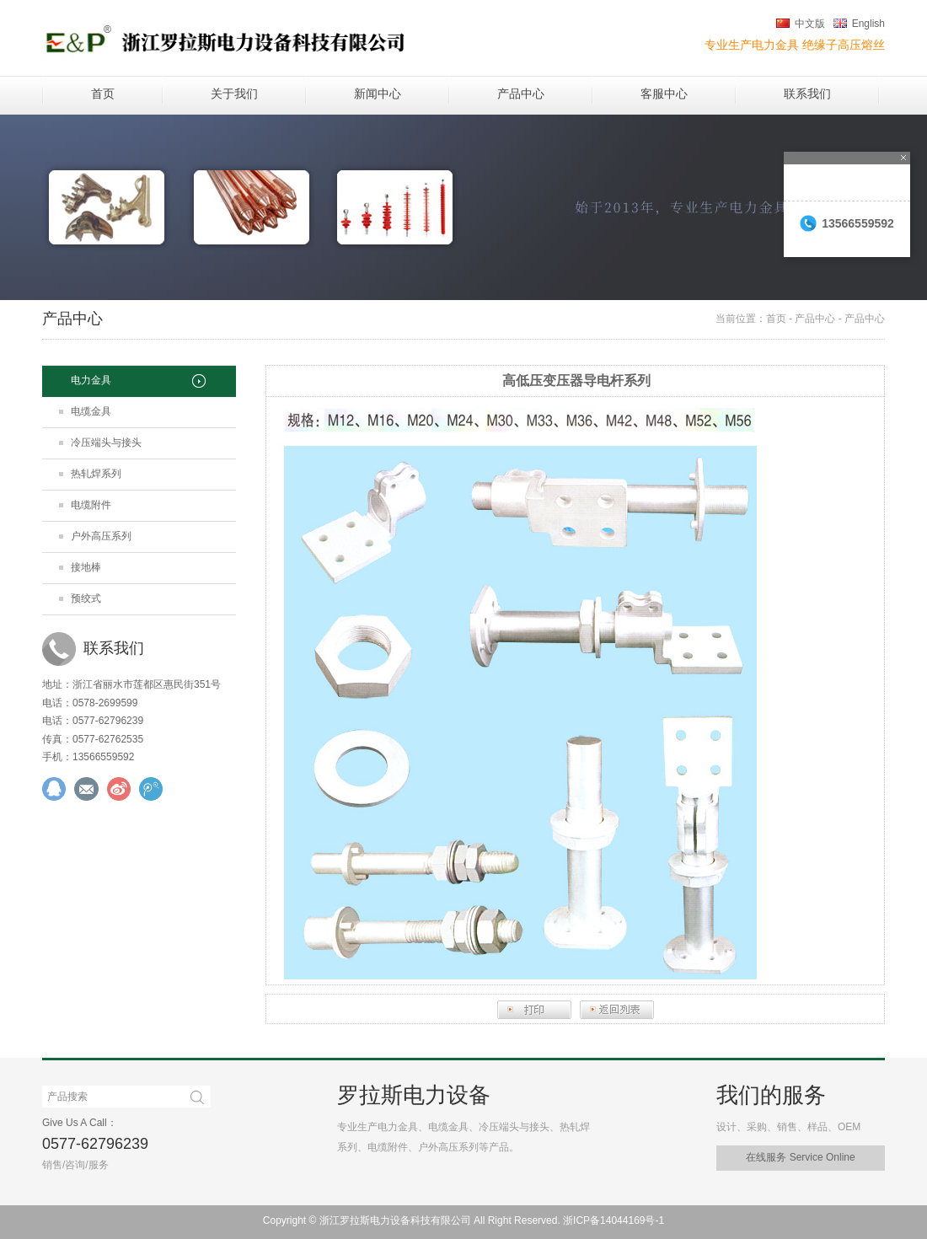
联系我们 (807, 93)
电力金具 (91, 380)
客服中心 (664, 93)
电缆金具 (91, 411)
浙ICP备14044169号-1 (613, 1220)
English (868, 24)
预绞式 (86, 598)
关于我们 (234, 93)
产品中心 (520, 93)
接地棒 (86, 567)
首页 (103, 93)
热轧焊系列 (96, 474)
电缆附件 (91, 505)
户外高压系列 (101, 536)
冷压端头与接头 (106, 442)
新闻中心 (377, 93)
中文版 (810, 24)
